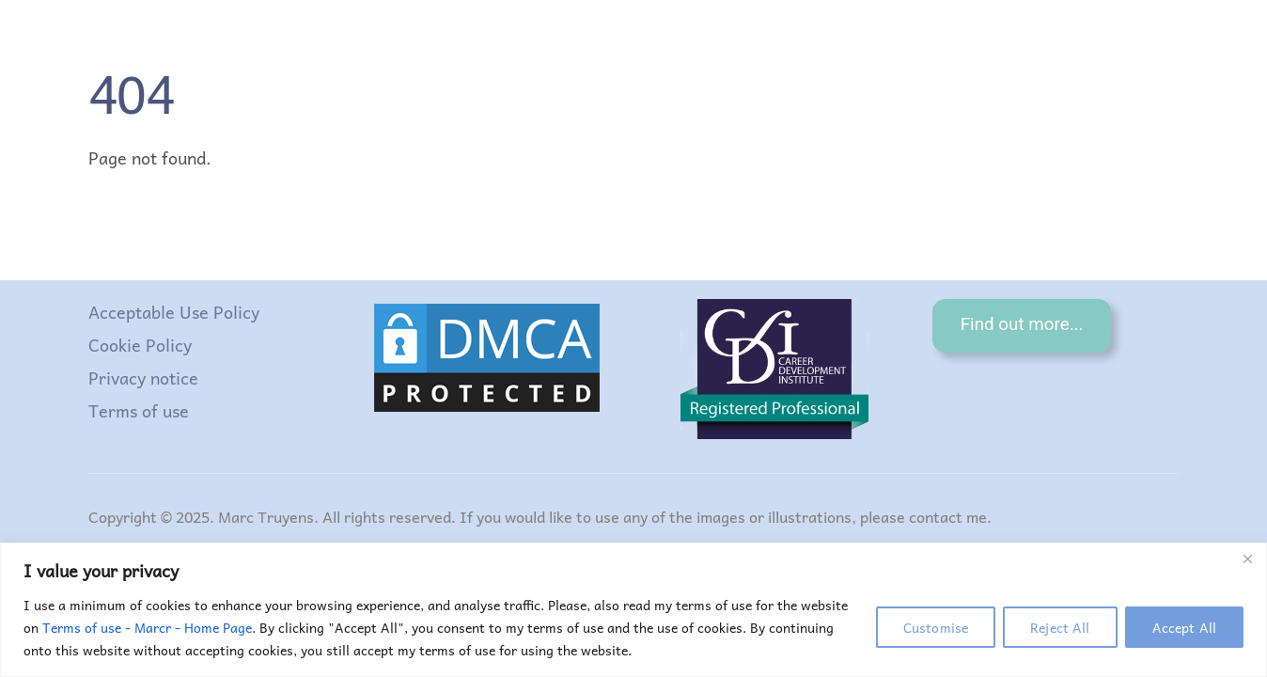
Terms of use (138, 410)
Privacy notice (143, 377)
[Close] (1247, 558)
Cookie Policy (140, 344)
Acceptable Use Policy (173, 311)
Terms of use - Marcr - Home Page (147, 627)
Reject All (1059, 627)
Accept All (1184, 627)
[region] (633, 610)
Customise (935, 627)
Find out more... (1022, 324)
